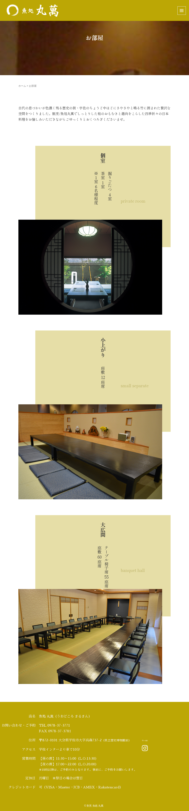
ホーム (22, 85)
